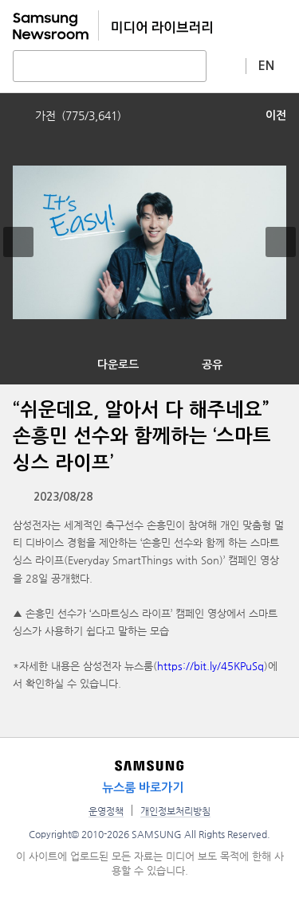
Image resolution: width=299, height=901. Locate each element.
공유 (212, 364)
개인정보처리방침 (175, 811)
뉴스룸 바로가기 (142, 788)
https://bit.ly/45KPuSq (210, 666)
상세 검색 (226, 65)
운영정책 (106, 811)
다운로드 (118, 364)
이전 (276, 115)
